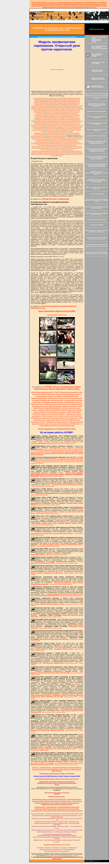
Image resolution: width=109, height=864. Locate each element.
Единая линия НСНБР (58, 115)
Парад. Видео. (50, 134)
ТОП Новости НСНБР (46, 108)
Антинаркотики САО (65, 122)
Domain (42, 154)
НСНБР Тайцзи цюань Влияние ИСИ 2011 (57, 422)
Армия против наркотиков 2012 (40, 121)
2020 (60, 4)
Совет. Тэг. (59, 149)
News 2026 (59, 2)
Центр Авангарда (44, 122)
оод (55, 2)
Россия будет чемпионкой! (37, 452)
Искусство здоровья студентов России (42, 152)
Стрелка (55, 143)
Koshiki (80, 154)
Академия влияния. (52, 314)
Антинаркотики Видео (62, 113)
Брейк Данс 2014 (76, 151)
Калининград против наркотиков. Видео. (43, 151)
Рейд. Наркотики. (42, 145)
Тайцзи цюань (72, 145)
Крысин (69, 7)
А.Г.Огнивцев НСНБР (40, 110)
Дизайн (36, 122)
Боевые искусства (67, 131)
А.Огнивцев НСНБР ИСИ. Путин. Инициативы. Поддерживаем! (50, 412)
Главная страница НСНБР (65, 449)
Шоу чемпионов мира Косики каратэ (58, 145)
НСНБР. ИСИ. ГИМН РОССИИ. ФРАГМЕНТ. (49, 410)
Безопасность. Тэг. (76, 148)
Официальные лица (76, 127)
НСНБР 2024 (91, 2)
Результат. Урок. (56, 139)
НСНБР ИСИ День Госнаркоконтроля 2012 (42, 392)
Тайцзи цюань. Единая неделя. (73, 146)
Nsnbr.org (69, 152)
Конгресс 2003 (42, 137)
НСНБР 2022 (41, 4)
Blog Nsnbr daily (55, 107)
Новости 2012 (78, 105)
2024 (86, 2)
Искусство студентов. (73, 124)
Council (75, 152)
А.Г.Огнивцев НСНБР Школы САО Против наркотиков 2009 (47, 400)
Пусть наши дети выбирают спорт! (74, 450)
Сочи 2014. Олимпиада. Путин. (62, 118)
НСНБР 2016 (75, 104)
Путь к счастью (63, 143)
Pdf (58, 155)
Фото (34, 148)
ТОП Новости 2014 (58, 108)
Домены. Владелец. (53, 130)
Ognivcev (54, 146)
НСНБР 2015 (35, 105)
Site (64, 151)
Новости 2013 (69, 105)
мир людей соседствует (62, 518)
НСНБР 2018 (92, 4)
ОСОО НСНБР (45, 107)
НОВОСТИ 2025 (39, 99)
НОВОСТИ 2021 (66, 101)
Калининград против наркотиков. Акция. (56, 136)
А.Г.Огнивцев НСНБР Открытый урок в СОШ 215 (49, 396)
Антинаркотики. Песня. (57, 140)
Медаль (70, 107)
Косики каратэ (63, 128)
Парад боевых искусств (63, 133)
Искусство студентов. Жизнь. (39, 125)
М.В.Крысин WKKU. (39, 112)
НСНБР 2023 (103, 2)
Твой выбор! (48, 452)
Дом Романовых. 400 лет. (54, 125)
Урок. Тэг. (44, 149)
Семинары (57, 154)
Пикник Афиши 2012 (74, 119)
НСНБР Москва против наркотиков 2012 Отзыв (56, 404)
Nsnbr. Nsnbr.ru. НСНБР (59, 148)
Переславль (85, 7)
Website (64, 154)
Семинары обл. (38, 119)
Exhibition (55, 152)
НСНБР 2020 (66, 4)
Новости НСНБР (57, 98)
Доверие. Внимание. (55, 121)
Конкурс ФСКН (35, 108)
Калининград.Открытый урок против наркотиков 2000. (64, 142)
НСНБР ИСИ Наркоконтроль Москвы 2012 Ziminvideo (63, 406)
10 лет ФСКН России (74, 128)
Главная (36, 98)
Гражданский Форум (49, 119)
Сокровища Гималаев (40, 124)
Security (70, 154)
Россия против (47, 143)
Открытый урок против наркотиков (41, 139)
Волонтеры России (61, 124)
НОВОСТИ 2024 (57, 99)
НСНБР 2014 (52, 105)
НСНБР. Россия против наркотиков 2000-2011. (53, 414)
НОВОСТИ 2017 (48, 104)
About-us (42, 98)
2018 (85, 4)
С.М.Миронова (76, 683)
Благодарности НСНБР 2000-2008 (43, 118)
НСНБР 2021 (54, 4)
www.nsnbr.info (66, 844)
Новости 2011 (36, 107)
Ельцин (39, 127)
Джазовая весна (54, 122)
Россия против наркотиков (75, 143)
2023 (97, 2)
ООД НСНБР (79, 108)
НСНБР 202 (65, 2)
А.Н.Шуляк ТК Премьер (52, 112)
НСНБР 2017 (57, 104)
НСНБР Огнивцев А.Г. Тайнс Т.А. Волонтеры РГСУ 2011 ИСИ (58, 416)
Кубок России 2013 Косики (51, 128)
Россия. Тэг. (58, 151)
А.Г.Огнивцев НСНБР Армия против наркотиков (68, 394)
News (83, 2)
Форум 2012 (76, 134)
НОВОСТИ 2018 (75, 102)
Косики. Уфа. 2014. (64, 127)
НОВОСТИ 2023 (75, 99)
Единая (61, 130)
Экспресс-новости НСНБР (59, 443)
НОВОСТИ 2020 (39, 102)
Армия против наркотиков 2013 (60, 116)
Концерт (67, 130)
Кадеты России (51, 124)
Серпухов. (62, 152)
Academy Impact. (62, 314)
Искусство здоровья (67, 121)
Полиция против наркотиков (57, 450)
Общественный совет (73, 110)
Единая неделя (78, 125)
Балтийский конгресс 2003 (62, 137)
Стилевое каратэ (51, 131)
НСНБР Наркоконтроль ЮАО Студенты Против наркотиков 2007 (65, 398)
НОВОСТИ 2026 (67, 98)
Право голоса (75, 118)
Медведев (45, 127)
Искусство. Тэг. (68, 149)
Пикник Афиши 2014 (40, 115)
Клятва (59, 131)
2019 (73, 4)
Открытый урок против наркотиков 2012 (45, 133)
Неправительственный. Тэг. (44, 148)
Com (80, 152)
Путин (34, 127)
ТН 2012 (68, 151)
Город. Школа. (75, 122)
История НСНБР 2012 (61, 119)
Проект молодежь (51, 113)
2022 (35, 4)
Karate (68, 148)
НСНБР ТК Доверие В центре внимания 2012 (66, 392)
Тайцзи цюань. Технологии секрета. (41, 146)
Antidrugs (104, 5)
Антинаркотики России (70, 140)
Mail (33, 154)
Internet (53, 155)
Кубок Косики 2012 (38, 128)
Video (37, 154)
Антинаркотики (49, 154)
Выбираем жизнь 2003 (76, 137)
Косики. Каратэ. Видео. (38, 136)
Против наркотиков (67, 125)
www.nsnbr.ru (96, 861)
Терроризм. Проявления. (43, 140)
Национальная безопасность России (71, 139)
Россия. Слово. (73, 116)
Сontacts (49, 98)
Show (75, 154)
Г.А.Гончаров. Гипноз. (64, 112)
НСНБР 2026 (76, 98)
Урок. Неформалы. (39, 134)
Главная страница (70, 443)
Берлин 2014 (73, 113)
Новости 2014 (60, 105)
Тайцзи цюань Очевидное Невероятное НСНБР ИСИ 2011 (64, 423)
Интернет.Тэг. (52, 149)
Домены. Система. (75, 130)
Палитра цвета (59, 134)
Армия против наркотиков (72, 115)
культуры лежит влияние (42, 517)
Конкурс (64, 7)
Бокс (45, 130)
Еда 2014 (49, 115)
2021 (47, 4)
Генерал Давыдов (51, 110)
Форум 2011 (51, 137)
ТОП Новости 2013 (69, 108)
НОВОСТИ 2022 (48, 101)
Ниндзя (43, 131)
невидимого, (67, 521)
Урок (72, 7)
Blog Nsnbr (63, 107)
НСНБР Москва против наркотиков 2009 (52, 402)
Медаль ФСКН (77, 107)
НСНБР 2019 (79, 4)
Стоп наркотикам (37, 130)
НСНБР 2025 (78, 2)
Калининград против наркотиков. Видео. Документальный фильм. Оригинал (52, 533)
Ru (61, 155)
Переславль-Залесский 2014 (43, 116)
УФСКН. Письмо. (62, 110)
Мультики (34, 137)
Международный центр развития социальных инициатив (67, 452)
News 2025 (72, 2)
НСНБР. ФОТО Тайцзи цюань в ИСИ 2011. (71, 410)
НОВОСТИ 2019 (57, 102)
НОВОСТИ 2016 (66, 104)
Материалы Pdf (54, 127)
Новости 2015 (43, 105)
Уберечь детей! (41, 113)
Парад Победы (74, 133)
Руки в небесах (77, 121)
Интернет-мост (75, 112)
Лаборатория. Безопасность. (42, 142)
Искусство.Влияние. (37, 143)
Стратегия (61, 146)
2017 (98, 4)
